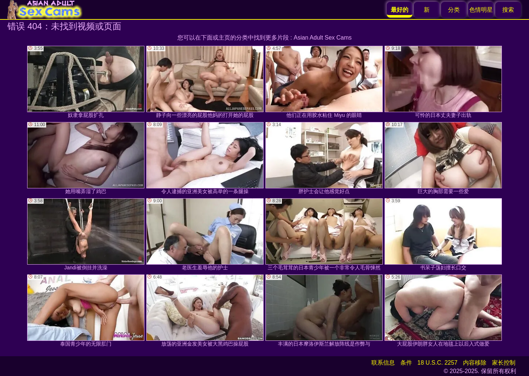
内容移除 (474, 363)
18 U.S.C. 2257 (438, 363)
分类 (454, 10)
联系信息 (383, 363)
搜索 (508, 10)
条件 (406, 363)
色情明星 (481, 10)
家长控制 (503, 363)
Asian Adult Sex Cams (323, 37)
